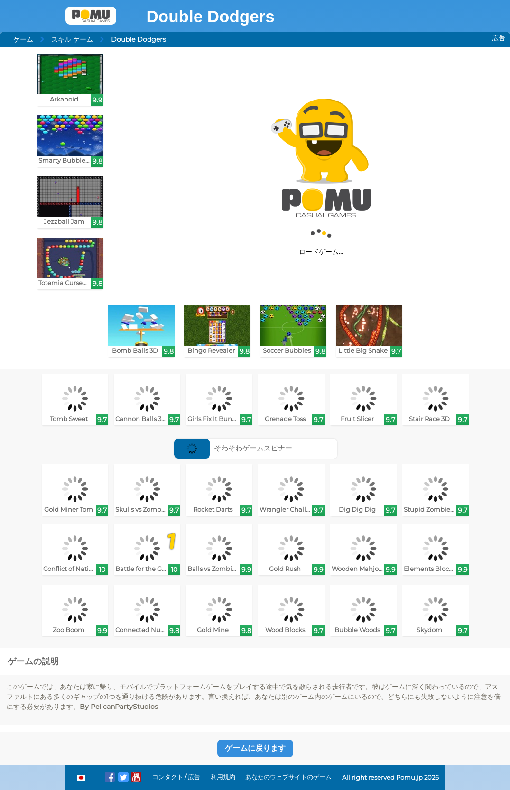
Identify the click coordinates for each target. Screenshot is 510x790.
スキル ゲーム (72, 39)
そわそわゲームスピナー (233, 447)
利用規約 (223, 777)
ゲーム (23, 39)
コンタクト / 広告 (176, 777)
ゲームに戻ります (255, 748)
